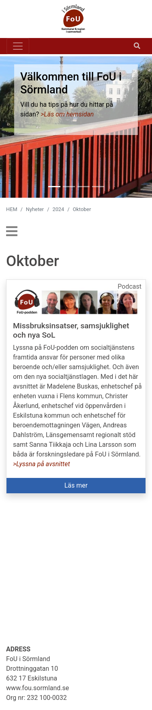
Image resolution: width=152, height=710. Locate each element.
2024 (58, 209)
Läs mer (76, 485)
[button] (76, 386)
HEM (11, 209)
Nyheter (35, 209)
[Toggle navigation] (17, 46)
